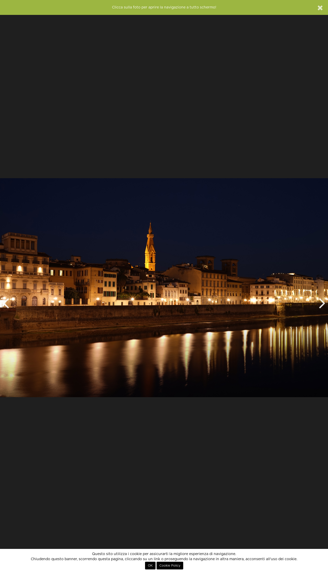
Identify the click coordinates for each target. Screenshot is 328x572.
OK (150, 565)
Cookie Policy (169, 565)
